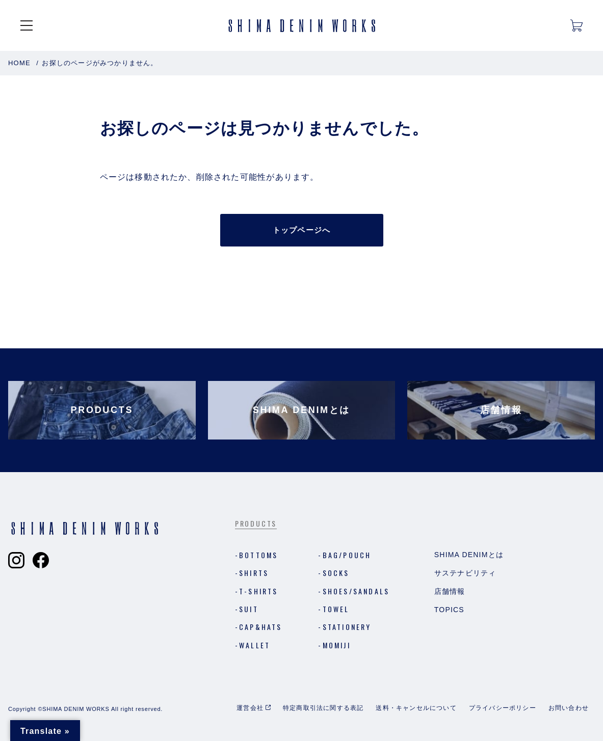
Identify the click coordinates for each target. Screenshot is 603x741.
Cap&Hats (260, 626)
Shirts (254, 572)
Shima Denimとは (469, 555)
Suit (248, 608)
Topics (449, 610)
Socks (336, 572)
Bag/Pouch (347, 555)
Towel (336, 608)
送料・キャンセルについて (416, 707)
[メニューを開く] (26, 25)
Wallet (254, 645)
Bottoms (258, 555)
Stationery (347, 626)
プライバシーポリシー (502, 707)
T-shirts (258, 591)
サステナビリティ (465, 573)
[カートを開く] (576, 25)
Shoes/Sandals (356, 591)
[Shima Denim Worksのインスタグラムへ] (16, 560)
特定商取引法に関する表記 (323, 707)
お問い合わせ (568, 707)
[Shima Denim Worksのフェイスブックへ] (41, 560)
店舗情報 (449, 591)
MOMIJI (337, 645)
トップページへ (301, 230)
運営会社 (250, 707)
